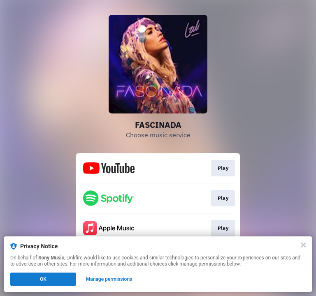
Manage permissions (109, 279)
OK (43, 279)
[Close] (303, 245)
